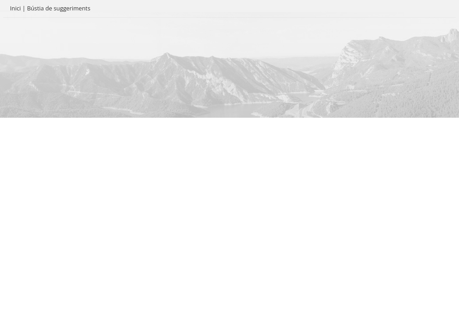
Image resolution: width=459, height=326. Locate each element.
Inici (15, 8)
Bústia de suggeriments (59, 8)
